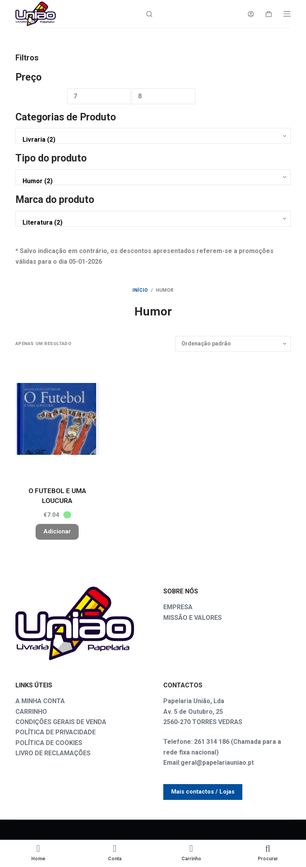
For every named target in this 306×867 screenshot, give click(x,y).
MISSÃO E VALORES (192, 617)
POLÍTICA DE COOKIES (48, 743)
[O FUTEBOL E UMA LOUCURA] (57, 419)
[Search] (149, 14)
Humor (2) (151, 181)
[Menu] (287, 13)
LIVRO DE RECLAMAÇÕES (53, 753)
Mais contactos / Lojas (202, 791)
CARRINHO (31, 711)
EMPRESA (178, 607)
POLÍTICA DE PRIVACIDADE (55, 732)
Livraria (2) (151, 140)
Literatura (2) (151, 223)
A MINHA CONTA (40, 701)
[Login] (251, 14)
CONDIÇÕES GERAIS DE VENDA (60, 722)
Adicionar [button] (57, 531)
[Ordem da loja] (233, 344)
